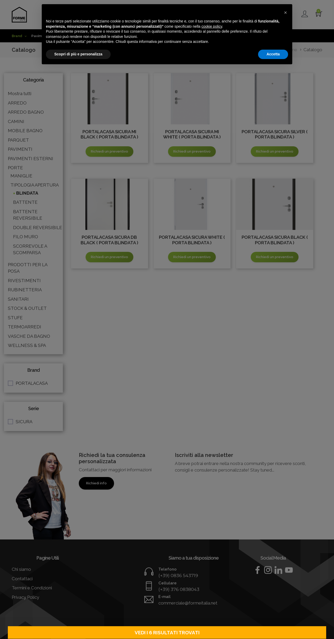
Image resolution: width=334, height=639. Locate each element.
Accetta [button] (273, 54)
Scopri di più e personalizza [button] (78, 54)
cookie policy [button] (211, 26)
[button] (285, 12)
